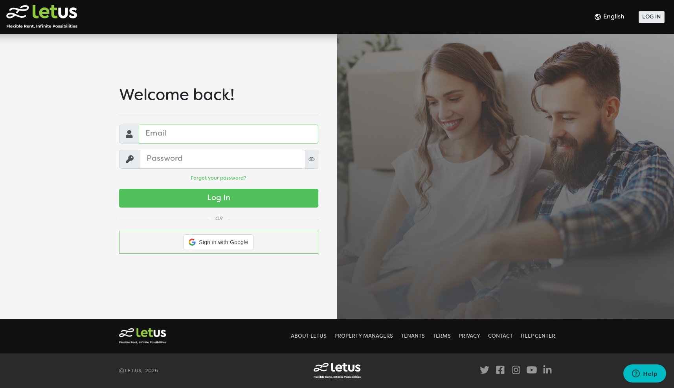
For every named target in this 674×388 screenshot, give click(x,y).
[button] (218, 242)
